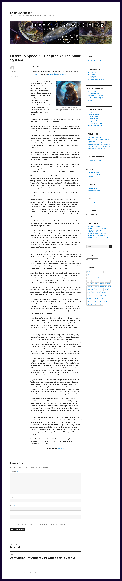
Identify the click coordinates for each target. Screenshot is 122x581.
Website (13, 513)
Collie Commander (93, 116)
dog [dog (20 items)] (108, 277)
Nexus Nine (91, 122)
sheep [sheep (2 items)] (88, 295)
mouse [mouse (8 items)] (97, 286)
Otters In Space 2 (92, 74)
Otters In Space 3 (92, 76)
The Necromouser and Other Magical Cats (99, 144)
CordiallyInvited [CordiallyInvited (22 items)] (91, 277)
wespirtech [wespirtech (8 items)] (90, 304)
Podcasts (90, 176)
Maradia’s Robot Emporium (95, 97)
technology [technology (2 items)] (100, 298)
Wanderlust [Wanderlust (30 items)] (106, 301)
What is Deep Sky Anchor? (95, 60)
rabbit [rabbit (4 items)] (93, 292)
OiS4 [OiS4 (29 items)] (97, 289)
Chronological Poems (94, 190)
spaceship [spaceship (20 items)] (95, 295)
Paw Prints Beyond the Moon (96, 79)
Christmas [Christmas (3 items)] (99, 274)
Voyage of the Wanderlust (95, 123)
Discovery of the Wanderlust (95, 125)
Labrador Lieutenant (93, 114)
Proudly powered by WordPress (30, 573)
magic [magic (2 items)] (102, 283)
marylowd (13, 71)
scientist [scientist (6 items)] (104, 292)
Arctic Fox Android (93, 118)
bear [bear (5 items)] (97, 271)
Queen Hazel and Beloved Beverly (97, 148)
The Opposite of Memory (95, 137)
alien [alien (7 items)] (93, 271)
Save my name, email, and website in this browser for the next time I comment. (38, 524)
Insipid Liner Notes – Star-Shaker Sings (99, 237)
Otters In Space (92, 72)
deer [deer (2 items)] (104, 277)
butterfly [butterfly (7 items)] (106, 271)
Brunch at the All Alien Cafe (95, 95)
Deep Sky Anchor (21, 12)
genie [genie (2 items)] (92, 283)
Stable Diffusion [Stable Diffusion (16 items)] (91, 298)
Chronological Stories (94, 174)
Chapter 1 (37, 74)
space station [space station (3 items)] (103, 295)
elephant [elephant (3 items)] (103, 280)
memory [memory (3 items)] (107, 283)
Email (12, 505)
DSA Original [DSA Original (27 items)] (96, 280)
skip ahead (63, 74)
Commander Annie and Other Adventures (99, 146)
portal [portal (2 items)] (88, 292)
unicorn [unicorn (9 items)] (100, 301)
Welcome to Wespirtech (94, 92)
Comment (14, 471)
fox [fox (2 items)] (88, 283)
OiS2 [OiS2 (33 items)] (88, 289)
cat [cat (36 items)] (88, 274)
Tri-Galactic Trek (92, 113)
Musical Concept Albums (94, 226)
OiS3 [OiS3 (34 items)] (92, 289)
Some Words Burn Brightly (95, 160)
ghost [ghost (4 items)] (96, 283)
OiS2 (11, 78)
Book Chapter (14, 76)
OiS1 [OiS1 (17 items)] (109, 286)
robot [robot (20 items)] (98, 292)
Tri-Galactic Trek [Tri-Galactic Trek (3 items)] (91, 301)
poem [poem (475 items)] (106, 289)
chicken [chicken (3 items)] (92, 274)
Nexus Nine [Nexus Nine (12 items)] (103, 286)
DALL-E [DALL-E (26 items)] (99, 277)
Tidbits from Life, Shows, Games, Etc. (98, 232)
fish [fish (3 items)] (109, 280)
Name (12, 497)
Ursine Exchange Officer (94, 120)
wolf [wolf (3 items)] (101, 304)
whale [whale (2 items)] (96, 304)
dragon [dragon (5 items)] (89, 280)
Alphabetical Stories (93, 172)
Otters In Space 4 (92, 78)
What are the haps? (91, 202)
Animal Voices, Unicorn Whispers (97, 143)
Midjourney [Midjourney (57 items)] (90, 286)
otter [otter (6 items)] (101, 289)
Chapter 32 (60, 448)
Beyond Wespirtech (93, 93)
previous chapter (53, 74)
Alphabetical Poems (93, 188)
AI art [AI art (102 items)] (88, 271)
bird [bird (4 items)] (101, 271)
